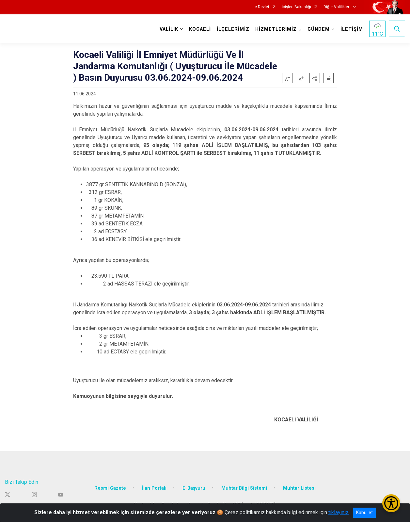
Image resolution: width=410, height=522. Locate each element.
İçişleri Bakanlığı (296, 7)
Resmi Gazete (110, 488)
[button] (314, 78)
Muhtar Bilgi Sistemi (244, 488)
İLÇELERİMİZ (233, 29)
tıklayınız (338, 512)
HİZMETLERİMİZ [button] (276, 29)
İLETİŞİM (351, 29)
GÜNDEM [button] (319, 29)
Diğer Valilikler (336, 7)
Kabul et (364, 512)
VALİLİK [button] (169, 29)
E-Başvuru (193, 488)
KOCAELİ (200, 29)
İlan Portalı (154, 488)
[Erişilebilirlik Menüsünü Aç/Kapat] (391, 503)
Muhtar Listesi (299, 488)
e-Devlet (262, 7)
